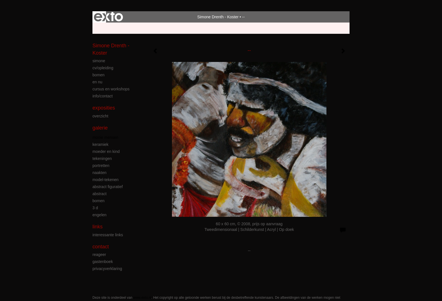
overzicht (100, 116)
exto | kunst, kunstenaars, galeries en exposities (108, 17)
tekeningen (102, 158)
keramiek (100, 144)
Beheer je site (104, 28)
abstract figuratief (107, 186)
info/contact (102, 96)
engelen (99, 215)
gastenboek (102, 261)
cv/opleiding (102, 68)
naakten (99, 172)
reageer (99, 254)
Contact (100, 246)
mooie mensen (105, 137)
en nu (97, 82)
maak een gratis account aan (147, 28)
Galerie (100, 128)
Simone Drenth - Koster (217, 17)
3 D (95, 208)
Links (97, 226)
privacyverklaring (107, 268)
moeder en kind (106, 151)
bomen (98, 75)
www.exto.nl (142, 298)
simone (98, 61)
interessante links (107, 235)
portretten (100, 165)
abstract (99, 193)
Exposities (103, 108)
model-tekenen (105, 179)
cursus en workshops (111, 89)
